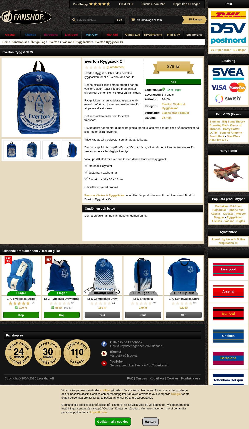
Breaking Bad (218, 125)
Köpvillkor (156, 378)
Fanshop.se (19, 42)
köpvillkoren (98, 412)
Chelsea (30, 34)
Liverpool (71, 34)
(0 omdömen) (116, 67)
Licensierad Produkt (175, 112)
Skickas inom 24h (153, 4)
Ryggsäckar (235, 217)
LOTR (213, 132)
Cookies (173, 378)
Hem (5, 42)
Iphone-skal (236, 210)
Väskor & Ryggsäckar (77, 42)
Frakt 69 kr (126, 4)
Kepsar (215, 213)
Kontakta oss (190, 378)
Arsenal (10, 34)
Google (176, 394)
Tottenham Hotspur (228, 380)
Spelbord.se (194, 34)
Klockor (228, 213)
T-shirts (217, 221)
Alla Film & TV (218, 139)
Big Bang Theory (233, 121)
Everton (54, 42)
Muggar (219, 217)
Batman (214, 121)
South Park (216, 136)
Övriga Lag (132, 34)
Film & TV (173, 34)
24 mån (167, 117)
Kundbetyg (92, 4)
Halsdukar (219, 210)
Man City (92, 34)
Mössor (241, 213)
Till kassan (195, 19)
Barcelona (51, 34)
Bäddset (235, 206)
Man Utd (112, 34)
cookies (105, 390)
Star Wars (233, 136)
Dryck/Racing (153, 34)
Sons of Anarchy (231, 132)
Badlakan (221, 206)
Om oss (141, 378)
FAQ (130, 378)
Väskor (229, 221)
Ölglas (240, 221)
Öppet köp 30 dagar (186, 4)
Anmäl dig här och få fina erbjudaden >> (228, 241)
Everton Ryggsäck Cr (109, 42)
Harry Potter (231, 129)
